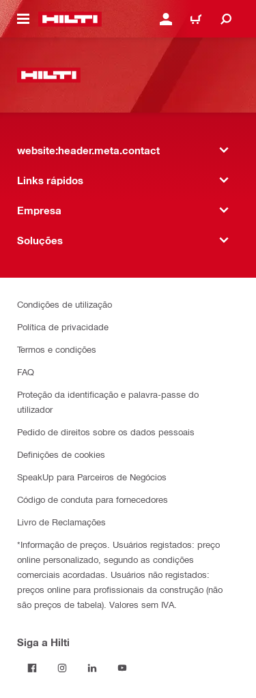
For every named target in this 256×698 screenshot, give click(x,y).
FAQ (25, 371)
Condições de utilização (64, 304)
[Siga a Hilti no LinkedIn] (92, 668)
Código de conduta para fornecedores (92, 499)
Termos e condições (56, 349)
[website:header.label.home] (70, 19)
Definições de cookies (61, 454)
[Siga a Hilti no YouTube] (122, 668)
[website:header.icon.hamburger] (23, 19)
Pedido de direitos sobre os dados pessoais (106, 431)
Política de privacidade (63, 326)
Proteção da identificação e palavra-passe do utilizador (108, 401)
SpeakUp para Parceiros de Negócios (92, 476)
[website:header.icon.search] (226, 19)
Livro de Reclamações (61, 522)
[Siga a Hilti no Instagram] (62, 668)
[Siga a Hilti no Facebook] (32, 668)
